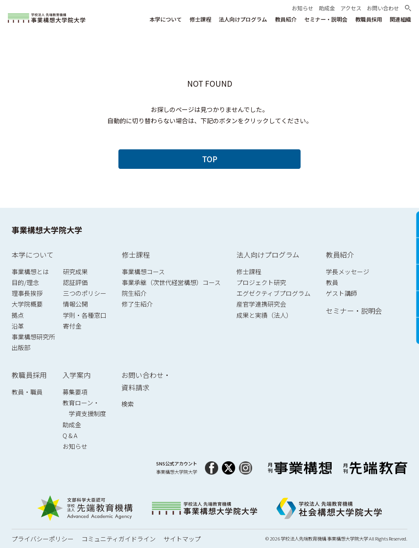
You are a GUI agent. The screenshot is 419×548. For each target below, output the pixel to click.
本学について (32, 254)
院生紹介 (134, 293)
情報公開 (75, 304)
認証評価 (75, 282)
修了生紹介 (137, 304)
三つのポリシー (84, 293)
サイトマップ (182, 538)
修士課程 (136, 254)
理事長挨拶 (27, 293)
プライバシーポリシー (43, 538)
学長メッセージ (347, 271)
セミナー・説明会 (354, 310)
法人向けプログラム (267, 254)
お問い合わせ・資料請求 (146, 381)
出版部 (21, 347)
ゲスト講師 (341, 293)
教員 (332, 282)
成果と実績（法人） (264, 315)
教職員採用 (29, 375)
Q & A (70, 435)
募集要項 (75, 391)
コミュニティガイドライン (119, 538)
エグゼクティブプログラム (273, 293)
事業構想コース (143, 271)
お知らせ (75, 446)
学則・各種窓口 (84, 315)
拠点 (18, 315)
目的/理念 (25, 282)
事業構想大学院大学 (47, 229)
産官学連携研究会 (261, 304)
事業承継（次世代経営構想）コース (171, 282)
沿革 (18, 325)
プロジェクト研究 (261, 282)
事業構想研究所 (33, 336)
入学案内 (77, 375)
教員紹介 (340, 254)
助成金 (72, 424)
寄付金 (72, 325)
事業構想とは (30, 271)
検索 (127, 403)
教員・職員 (27, 391)
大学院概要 (27, 304)
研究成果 (75, 271)
